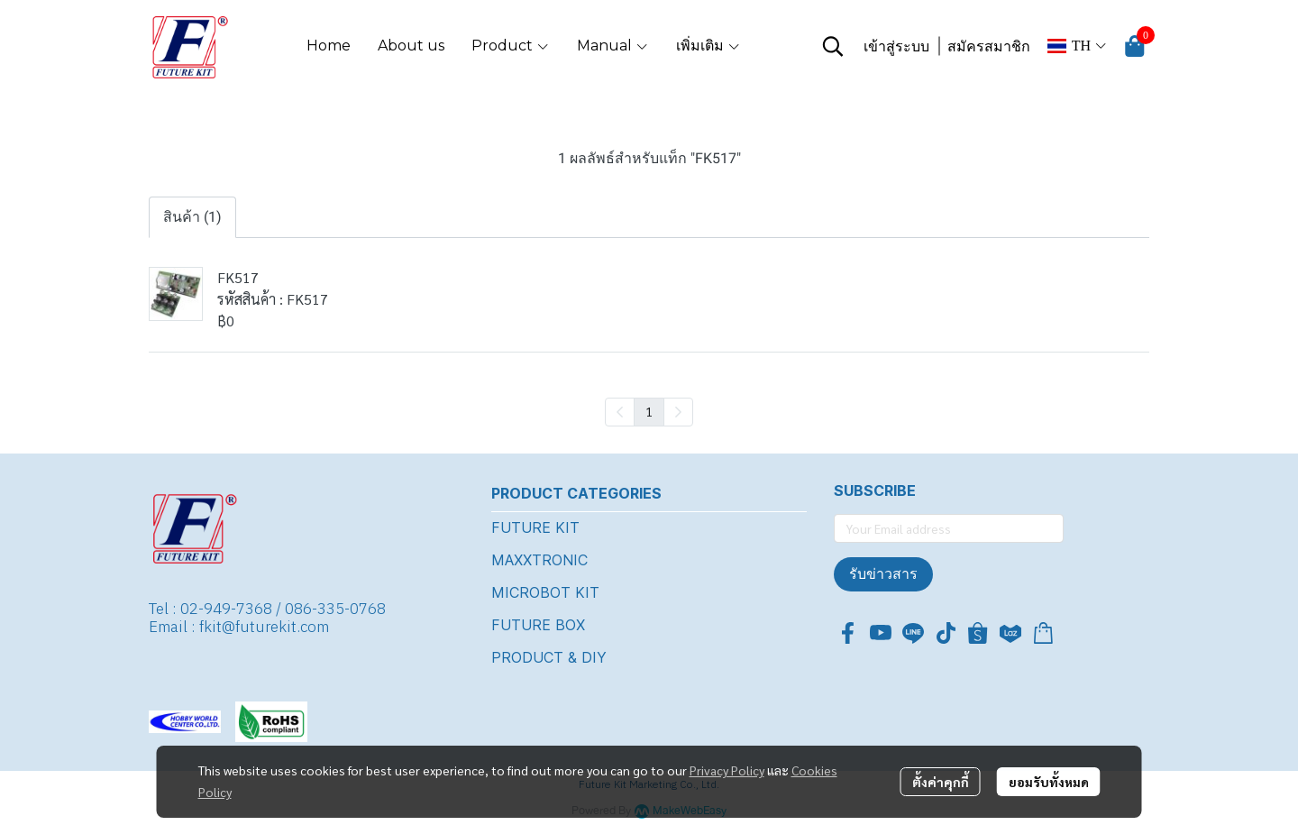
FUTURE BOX (538, 625)
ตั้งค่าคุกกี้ (940, 782)
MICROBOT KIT (545, 592)
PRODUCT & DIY (549, 657)
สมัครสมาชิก (988, 46)
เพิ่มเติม (708, 45)
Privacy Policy (727, 770)
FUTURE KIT (535, 527)
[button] (833, 46)
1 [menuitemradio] (649, 411)
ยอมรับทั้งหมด (1049, 782)
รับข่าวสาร (883, 574)
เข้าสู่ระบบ (896, 46)
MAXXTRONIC (539, 560)
